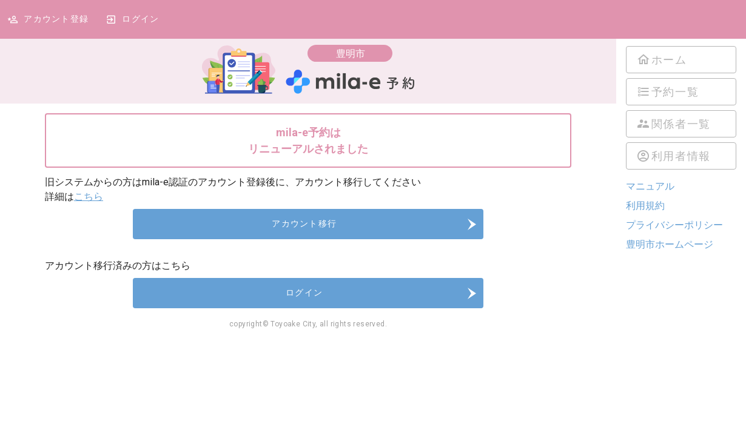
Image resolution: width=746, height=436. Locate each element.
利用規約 (645, 205)
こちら (88, 196)
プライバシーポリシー (674, 225)
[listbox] (681, 108)
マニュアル (650, 186)
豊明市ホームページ (669, 244)
